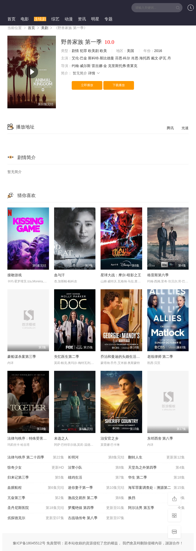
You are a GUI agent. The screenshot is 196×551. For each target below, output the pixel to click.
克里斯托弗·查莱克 (123, 66)
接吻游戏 (14, 275)
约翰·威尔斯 (81, 66)
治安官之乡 (109, 438)
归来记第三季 (35, 477)
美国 (130, 51)
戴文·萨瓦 (158, 58)
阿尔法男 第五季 (156, 507)
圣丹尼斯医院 (35, 507)
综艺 (55, 19)
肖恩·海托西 (140, 58)
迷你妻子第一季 (96, 487)
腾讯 (170, 128)
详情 (94, 73)
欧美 (103, 51)
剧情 (75, 51)
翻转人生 (156, 457)
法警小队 (96, 467)
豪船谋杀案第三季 (21, 357)
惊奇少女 (35, 467)
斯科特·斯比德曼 (101, 58)
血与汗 (59, 275)
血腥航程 (35, 487)
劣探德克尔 (35, 518)
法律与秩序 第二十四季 (35, 457)
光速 (185, 128)
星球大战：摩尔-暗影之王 (121, 275)
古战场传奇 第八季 (96, 518)
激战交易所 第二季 (96, 498)
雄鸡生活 (96, 477)
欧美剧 (93, 51)
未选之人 (61, 438)
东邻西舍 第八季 (160, 438)
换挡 (156, 498)
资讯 (82, 19)
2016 (158, 51)
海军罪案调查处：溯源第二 (156, 487)
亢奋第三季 (35, 498)
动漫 (69, 19)
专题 (108, 19)
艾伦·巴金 (79, 58)
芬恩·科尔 (122, 58)
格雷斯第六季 (158, 275)
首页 (11, 19)
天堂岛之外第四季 (156, 467)
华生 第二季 (156, 477)
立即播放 (87, 85)
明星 (95, 19)
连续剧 (40, 19)
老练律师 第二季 (160, 357)
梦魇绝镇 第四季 (96, 507)
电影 (25, 19)
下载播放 (119, 85)
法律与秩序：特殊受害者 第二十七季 (36, 438)
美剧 (44, 28)
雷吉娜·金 (99, 66)
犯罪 (83, 51)
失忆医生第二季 (66, 357)
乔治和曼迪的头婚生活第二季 (124, 357)
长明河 (96, 457)
